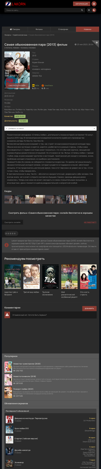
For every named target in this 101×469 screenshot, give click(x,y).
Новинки (87, 29)
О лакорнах (63, 29)
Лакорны (15, 29)
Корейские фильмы (20, 35)
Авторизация (81, 4)
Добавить (89, 308)
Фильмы (39, 29)
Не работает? (90, 222)
